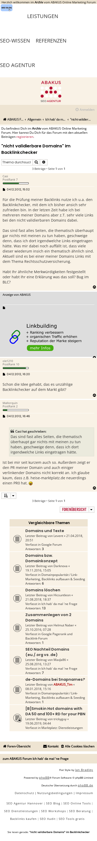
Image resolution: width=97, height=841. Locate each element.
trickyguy (60, 719)
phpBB (44, 777)
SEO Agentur (17, 65)
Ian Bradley (84, 770)
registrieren (24, 137)
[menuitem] (84, 109)
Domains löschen (42, 590)
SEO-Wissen (15, 40)
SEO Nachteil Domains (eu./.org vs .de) (47, 652)
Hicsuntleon (62, 595)
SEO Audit (48, 819)
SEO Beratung (80, 811)
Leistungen (42, 16)
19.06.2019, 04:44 (38, 723)
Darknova (61, 566)
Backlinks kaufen (23, 819)
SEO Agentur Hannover (24, 803)
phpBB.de (85, 785)
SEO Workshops (53, 811)
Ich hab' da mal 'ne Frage (59, 604)
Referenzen (51, 40)
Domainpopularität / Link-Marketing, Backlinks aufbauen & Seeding (55, 577)
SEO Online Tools (77, 803)
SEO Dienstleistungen (21, 811)
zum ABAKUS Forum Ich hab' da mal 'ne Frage (36, 758)
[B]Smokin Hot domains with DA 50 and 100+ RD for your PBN (55, 711)
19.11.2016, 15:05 (38, 570)
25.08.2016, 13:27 (38, 664)
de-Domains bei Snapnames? (55, 679)
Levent (58, 536)
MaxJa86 (60, 660)
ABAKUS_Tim (63, 684)
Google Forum (51, 544)
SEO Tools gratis (72, 819)
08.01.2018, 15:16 (38, 689)
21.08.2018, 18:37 (38, 599)
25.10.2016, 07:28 (38, 629)
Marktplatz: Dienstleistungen (62, 728)
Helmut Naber (64, 625)
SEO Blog (53, 803)
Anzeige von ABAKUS (17, 294)
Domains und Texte (44, 530)
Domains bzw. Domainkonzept (41, 558)
